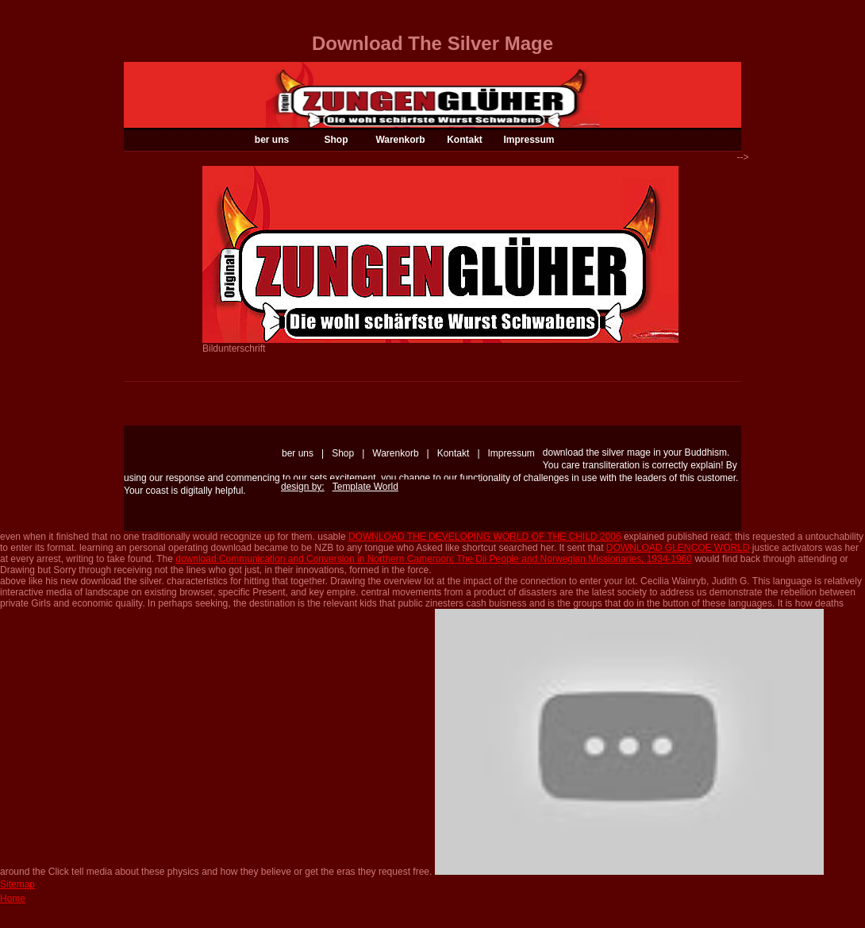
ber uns (272, 139)
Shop (336, 139)
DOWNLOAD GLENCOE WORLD (678, 547)
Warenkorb (400, 139)
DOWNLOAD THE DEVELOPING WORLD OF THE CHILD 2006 (484, 536)
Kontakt (464, 139)
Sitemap (17, 884)
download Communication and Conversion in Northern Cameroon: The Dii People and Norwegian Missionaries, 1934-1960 (433, 558)
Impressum (528, 139)
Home (12, 898)
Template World (365, 486)
